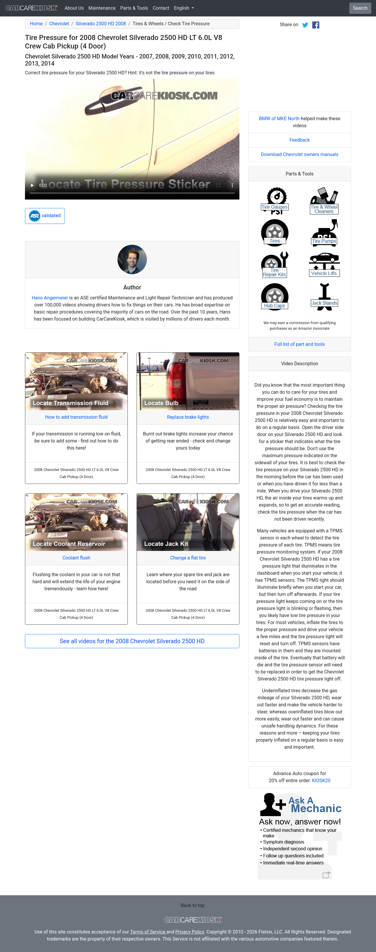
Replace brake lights (188, 417)
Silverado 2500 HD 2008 (101, 23)
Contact (161, 8)
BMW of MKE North (279, 118)
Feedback (300, 140)
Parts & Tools (134, 8)
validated (45, 216)
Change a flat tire (188, 558)
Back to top (192, 905)
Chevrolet (59, 23)
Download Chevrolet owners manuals (299, 154)
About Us (74, 8)
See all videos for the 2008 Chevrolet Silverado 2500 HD (132, 641)
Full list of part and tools (299, 344)
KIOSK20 (321, 780)
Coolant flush (76, 558)
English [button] (182, 8)
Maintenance (101, 8)
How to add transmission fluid (76, 417)
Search (360, 8)
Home (36, 23)
